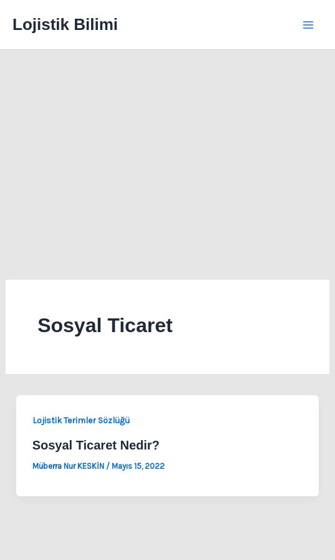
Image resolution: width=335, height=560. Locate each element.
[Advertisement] (167, 143)
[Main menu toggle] (308, 25)
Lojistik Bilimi (65, 24)
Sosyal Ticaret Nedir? (96, 445)
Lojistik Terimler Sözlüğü (81, 420)
